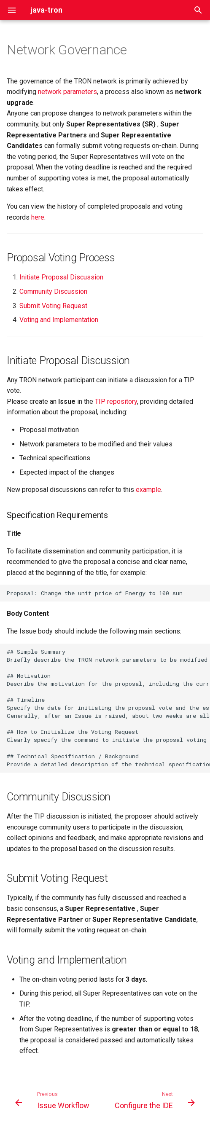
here (37, 217)
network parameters (67, 92)
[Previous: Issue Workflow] (53, 1102)
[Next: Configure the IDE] (154, 1102)
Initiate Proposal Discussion (61, 277)
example (148, 490)
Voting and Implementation (58, 320)
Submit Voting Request (53, 306)
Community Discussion (53, 291)
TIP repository (116, 401)
